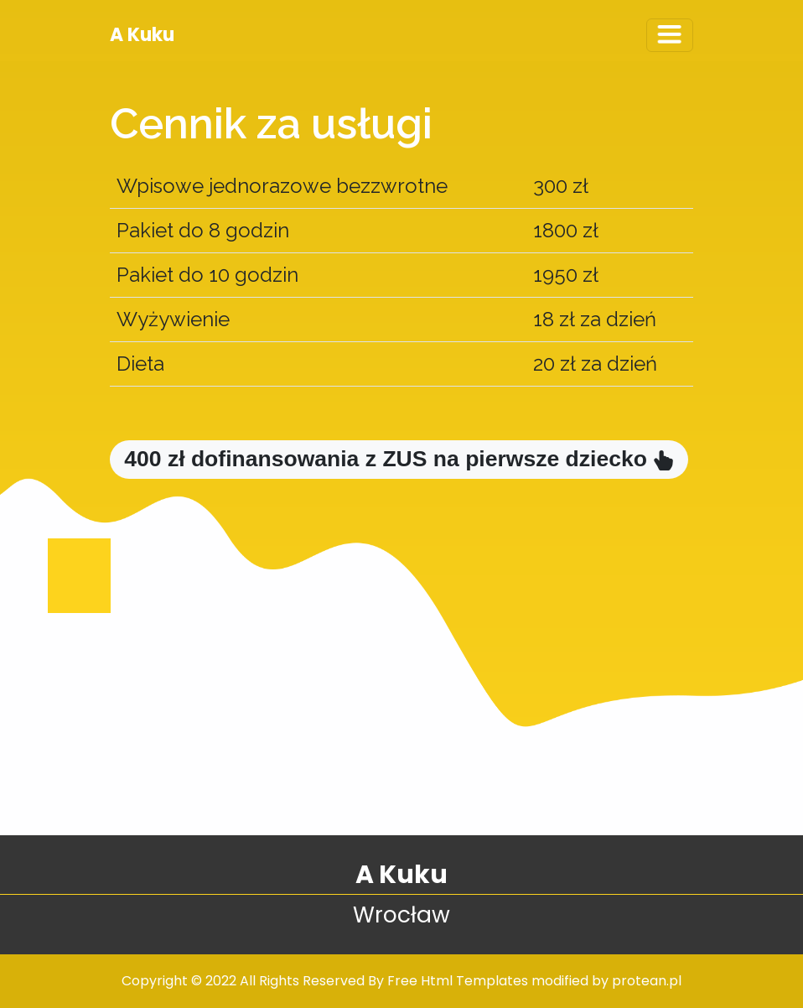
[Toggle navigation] (669, 35)
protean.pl (646, 980)
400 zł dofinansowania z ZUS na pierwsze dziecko (398, 458)
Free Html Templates (457, 980)
